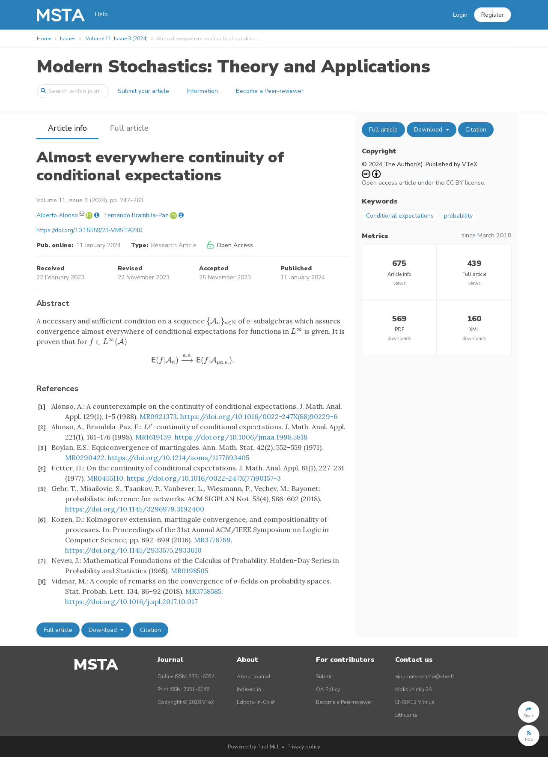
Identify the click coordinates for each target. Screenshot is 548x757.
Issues (68, 38)
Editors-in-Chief (256, 702)
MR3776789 (212, 540)
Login (460, 15)
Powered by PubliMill (253, 746)
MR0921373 (158, 416)
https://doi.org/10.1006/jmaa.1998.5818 (241, 437)
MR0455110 (105, 478)
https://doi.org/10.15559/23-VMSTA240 (89, 230)
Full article (129, 128)
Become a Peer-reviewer (270, 91)
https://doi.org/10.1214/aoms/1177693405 (178, 457)
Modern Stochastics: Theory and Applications (233, 66)
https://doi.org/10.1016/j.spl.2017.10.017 (131, 601)
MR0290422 (84, 457)
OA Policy (328, 689)
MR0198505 (189, 570)
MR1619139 (153, 437)
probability (458, 216)
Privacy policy (303, 746)
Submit (324, 676)
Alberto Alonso (57, 215)
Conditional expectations (400, 216)
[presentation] (221, 321)
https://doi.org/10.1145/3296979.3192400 (134, 509)
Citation (150, 630)
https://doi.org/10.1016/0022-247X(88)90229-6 (258, 416)
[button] (492, 15)
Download (104, 630)
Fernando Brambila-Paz (136, 215)
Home (44, 38)
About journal (254, 676)
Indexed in (249, 689)
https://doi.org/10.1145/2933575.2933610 (133, 550)
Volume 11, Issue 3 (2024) (117, 38)
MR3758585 (203, 591)
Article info (67, 128)
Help (101, 14)
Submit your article (143, 91)
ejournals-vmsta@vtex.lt (424, 676)
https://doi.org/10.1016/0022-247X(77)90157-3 (204, 478)
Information (202, 91)
